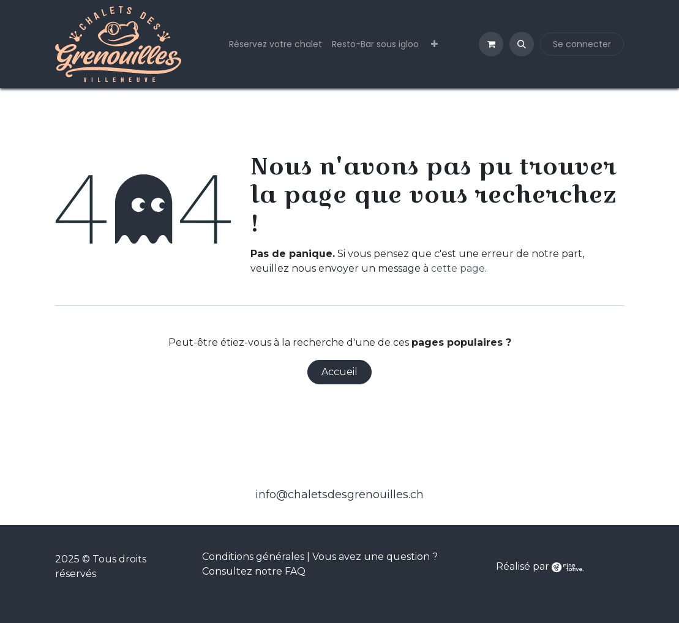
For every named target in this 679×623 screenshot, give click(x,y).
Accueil (339, 372)
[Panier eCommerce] (491, 44)
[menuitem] (275, 44)
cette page (458, 268)
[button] (521, 44)
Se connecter (582, 44)
